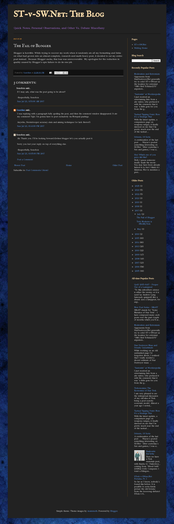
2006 (137, 267)
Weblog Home (140, 48)
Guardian (20, 110)
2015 (137, 238)
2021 (137, 198)
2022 (137, 194)
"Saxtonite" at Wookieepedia (147, 94)
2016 (137, 234)
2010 (137, 250)
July (139, 214)
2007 (137, 263)
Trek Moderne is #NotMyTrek (144, 222)
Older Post (117, 165)
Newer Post (19, 165)
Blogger (113, 511)
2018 (137, 206)
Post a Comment (25, 159)
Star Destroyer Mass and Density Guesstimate (145, 346)
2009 (137, 254)
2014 (137, 242)
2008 (137, 259)
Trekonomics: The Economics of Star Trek (145, 389)
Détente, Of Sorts (142, 137)
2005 (137, 271)
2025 (137, 186)
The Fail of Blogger (146, 217)
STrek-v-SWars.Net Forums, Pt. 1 (143, 477)
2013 (137, 246)
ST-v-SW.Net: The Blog (59, 14)
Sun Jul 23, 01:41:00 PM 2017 (30, 126)
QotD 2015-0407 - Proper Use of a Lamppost (146, 285)
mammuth (92, 511)
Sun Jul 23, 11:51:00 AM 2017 (30, 101)
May (139, 229)
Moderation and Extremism (147, 74)
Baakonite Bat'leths (150, 452)
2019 (137, 202)
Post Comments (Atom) (37, 170)
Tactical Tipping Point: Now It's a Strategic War (147, 115)
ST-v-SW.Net (140, 44)
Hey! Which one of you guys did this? (145, 156)
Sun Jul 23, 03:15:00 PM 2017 (31, 153)
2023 (137, 190)
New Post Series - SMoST (146, 307)
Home (69, 165)
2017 (137, 210)
